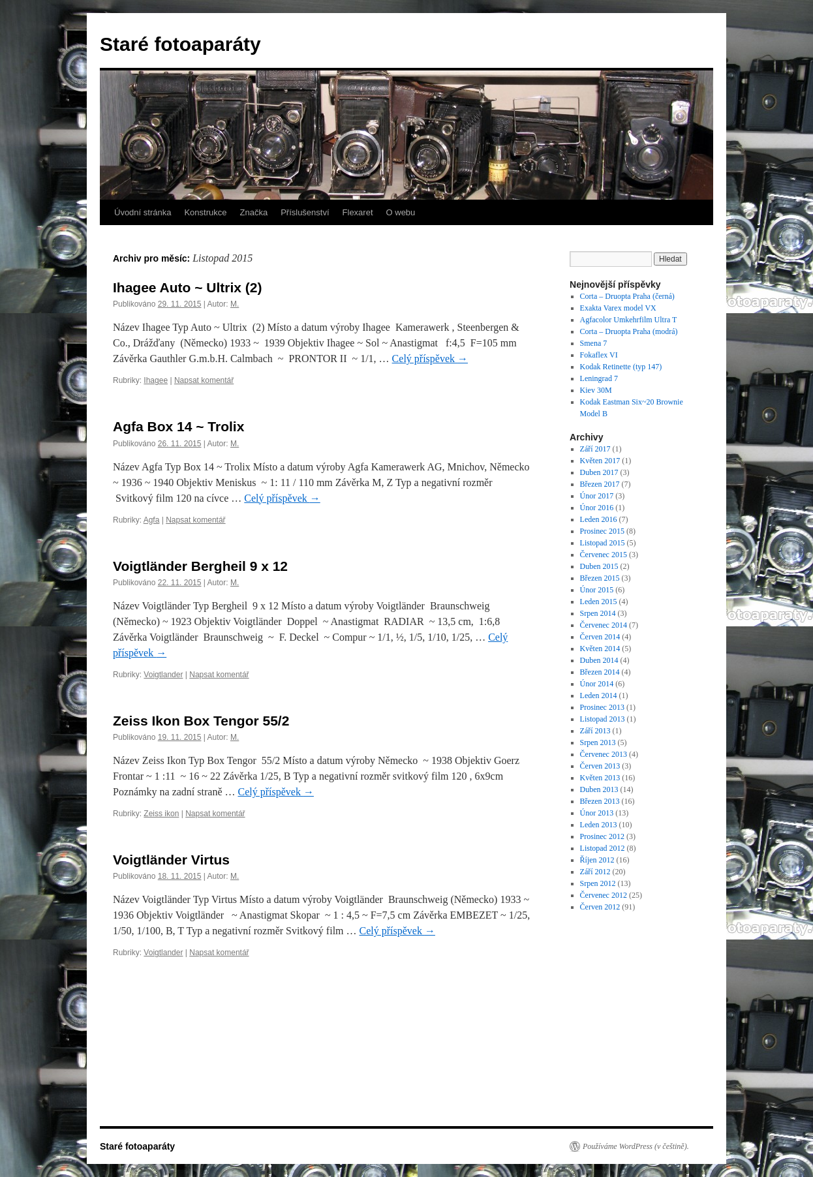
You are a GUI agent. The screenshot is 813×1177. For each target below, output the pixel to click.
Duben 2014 (599, 660)
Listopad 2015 (602, 542)
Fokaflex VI (599, 354)
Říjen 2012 (597, 859)
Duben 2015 (599, 566)
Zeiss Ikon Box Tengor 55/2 (201, 720)
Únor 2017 (597, 495)
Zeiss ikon (161, 813)
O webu (401, 212)
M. (234, 304)
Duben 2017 (599, 472)
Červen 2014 (600, 636)
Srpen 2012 (598, 883)
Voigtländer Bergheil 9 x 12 (200, 565)
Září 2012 (595, 871)
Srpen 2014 (598, 613)
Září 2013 (595, 730)
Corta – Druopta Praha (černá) (627, 296)
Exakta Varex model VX (618, 308)
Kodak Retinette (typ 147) (621, 366)
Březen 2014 (600, 672)
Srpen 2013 (598, 742)
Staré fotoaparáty (180, 44)
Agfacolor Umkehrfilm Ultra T (628, 319)
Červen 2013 (600, 766)
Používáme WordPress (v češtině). (636, 1146)
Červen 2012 (600, 906)
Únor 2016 (597, 507)
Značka (253, 212)
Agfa (152, 520)
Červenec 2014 (603, 625)
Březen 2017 (600, 484)
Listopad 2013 (602, 719)
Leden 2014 (598, 695)
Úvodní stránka (142, 212)
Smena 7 (593, 343)
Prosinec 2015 (602, 531)
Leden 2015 (598, 601)
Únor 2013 (597, 813)
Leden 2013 (598, 824)
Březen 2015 (600, 578)
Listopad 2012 (602, 848)
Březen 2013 (600, 801)
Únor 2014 (597, 683)
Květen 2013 (600, 777)
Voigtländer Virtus (171, 859)
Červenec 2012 (603, 895)
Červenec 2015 (603, 554)
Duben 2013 (599, 789)
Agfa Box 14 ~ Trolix (178, 426)
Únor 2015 (597, 589)
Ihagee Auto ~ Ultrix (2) (187, 287)
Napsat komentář (204, 380)
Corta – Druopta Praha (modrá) (629, 331)
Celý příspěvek (430, 358)
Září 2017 (595, 448)
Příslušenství (305, 212)
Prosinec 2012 (602, 836)
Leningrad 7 (599, 378)
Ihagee (156, 380)
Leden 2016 (598, 519)
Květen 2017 (600, 460)
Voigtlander (163, 674)
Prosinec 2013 (602, 707)
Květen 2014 (600, 648)
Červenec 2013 (603, 754)
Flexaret (358, 212)
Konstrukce (205, 212)
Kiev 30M (596, 390)
